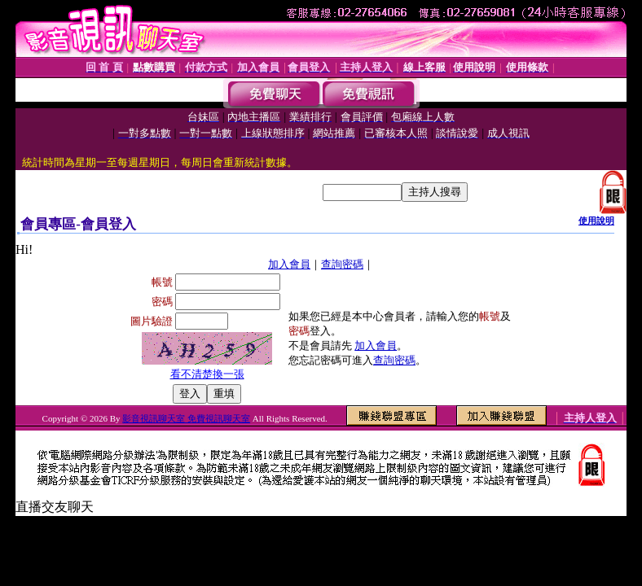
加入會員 (289, 264)
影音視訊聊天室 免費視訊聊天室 (186, 418)
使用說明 (596, 220)
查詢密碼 (342, 264)
